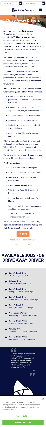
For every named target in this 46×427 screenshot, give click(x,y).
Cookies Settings (23, 418)
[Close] (43, 400)
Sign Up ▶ (23, 234)
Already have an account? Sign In (23, 240)
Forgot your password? (23, 244)
